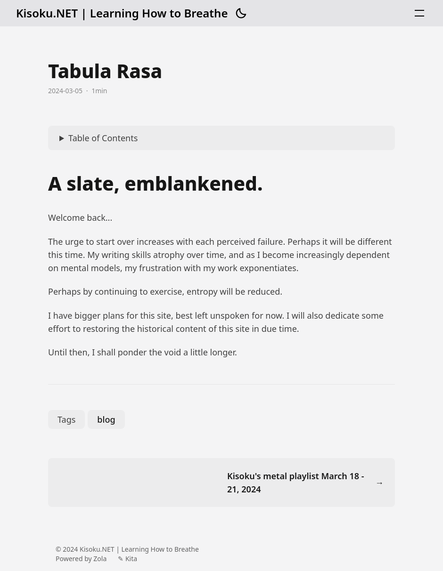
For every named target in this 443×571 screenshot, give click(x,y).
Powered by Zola (81, 558)
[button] (240, 13)
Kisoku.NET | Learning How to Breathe (122, 13)
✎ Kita (127, 558)
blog (106, 419)
